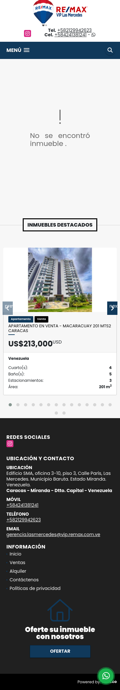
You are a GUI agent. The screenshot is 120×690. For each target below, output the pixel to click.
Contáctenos (24, 580)
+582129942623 (74, 30)
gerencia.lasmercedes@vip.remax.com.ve (53, 534)
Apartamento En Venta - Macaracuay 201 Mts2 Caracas (59, 328)
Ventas (17, 562)
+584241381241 (70, 35)
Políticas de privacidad (35, 588)
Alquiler (18, 571)
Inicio (15, 554)
